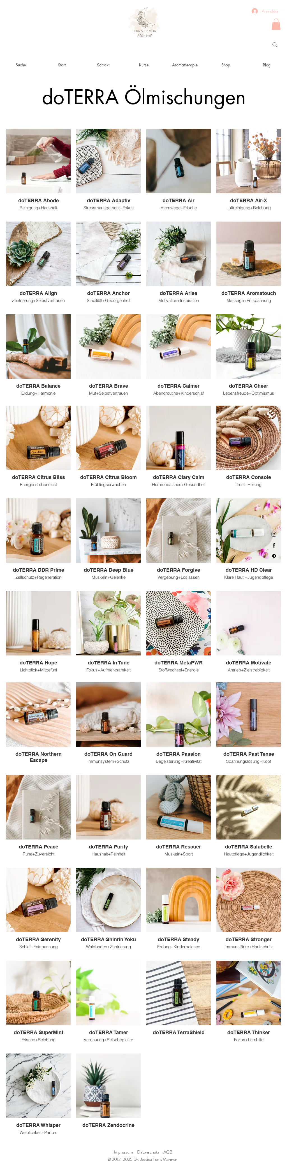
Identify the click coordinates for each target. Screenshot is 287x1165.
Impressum (123, 1152)
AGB (167, 1152)
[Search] (275, 45)
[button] (276, 24)
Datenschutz (148, 1152)
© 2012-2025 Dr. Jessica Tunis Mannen (142, 1159)
